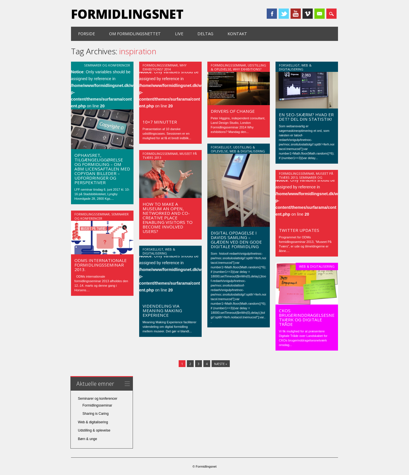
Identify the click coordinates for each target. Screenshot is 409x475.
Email (319, 14)
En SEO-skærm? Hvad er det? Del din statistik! (306, 117)
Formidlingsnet (127, 13)
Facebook (272, 14)
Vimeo (307, 14)
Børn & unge (87, 439)
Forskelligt (289, 65)
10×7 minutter (160, 122)
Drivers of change (233, 111)
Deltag (205, 33)
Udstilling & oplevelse (94, 430)
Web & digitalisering (295, 67)
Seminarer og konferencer (107, 65)
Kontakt (237, 33)
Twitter (284, 14)
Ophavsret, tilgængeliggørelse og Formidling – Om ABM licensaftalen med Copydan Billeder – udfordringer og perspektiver (102, 168)
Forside (86, 33)
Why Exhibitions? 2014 (165, 67)
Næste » (220, 363)
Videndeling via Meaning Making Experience (162, 310)
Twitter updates (299, 230)
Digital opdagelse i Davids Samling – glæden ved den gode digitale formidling (236, 239)
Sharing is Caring (95, 413)
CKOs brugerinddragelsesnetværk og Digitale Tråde (307, 317)
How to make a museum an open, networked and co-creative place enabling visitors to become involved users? (168, 217)
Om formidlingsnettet (135, 33)
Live (179, 33)
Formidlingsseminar (160, 65)
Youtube (296, 14)
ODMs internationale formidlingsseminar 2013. (100, 264)
